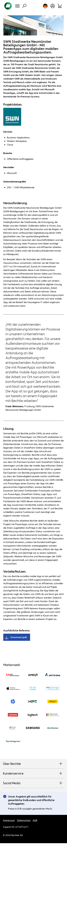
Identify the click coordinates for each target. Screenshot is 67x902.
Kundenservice (33, 773)
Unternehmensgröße (14, 181)
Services (7, 131)
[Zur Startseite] (8, 5)
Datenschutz (24, 820)
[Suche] (24, 6)
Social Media (33, 783)
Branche (7, 153)
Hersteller (8, 167)
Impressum (9, 820)
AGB (35, 820)
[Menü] (17, 6)
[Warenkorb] (59, 6)
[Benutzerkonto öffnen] (52, 6)
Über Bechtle (33, 764)
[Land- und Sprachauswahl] (45, 6)
